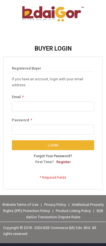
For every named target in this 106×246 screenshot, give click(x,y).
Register (63, 162)
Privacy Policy (55, 204)
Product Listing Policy (73, 211)
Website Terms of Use (20, 204)
